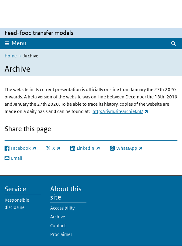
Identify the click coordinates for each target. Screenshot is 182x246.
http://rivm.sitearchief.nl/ (120, 111)
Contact (58, 225)
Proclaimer (61, 234)
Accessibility (62, 208)
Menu (19, 43)
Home (11, 56)
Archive (57, 217)
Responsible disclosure (17, 203)
